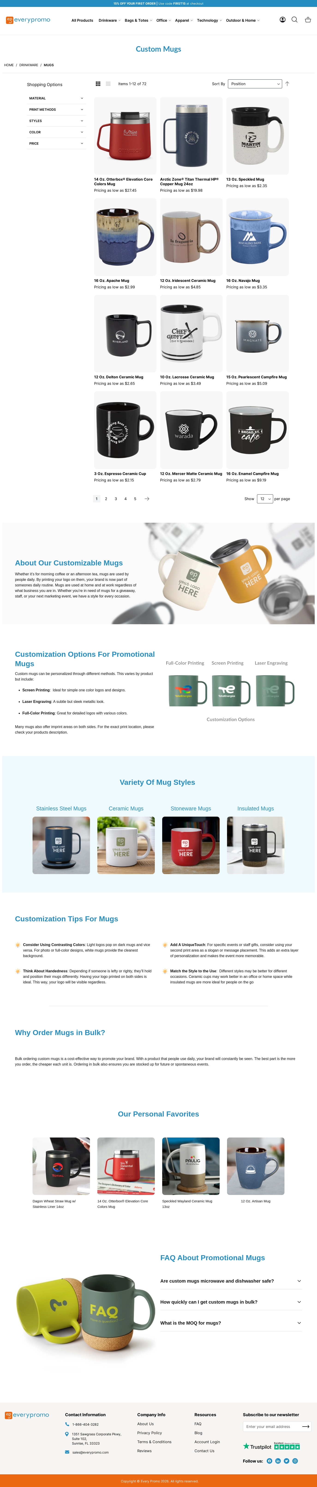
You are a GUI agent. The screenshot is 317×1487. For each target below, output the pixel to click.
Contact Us (204, 1450)
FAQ (197, 1423)
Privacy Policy (149, 1432)
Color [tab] (35, 132)
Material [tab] (37, 98)
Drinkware (28, 65)
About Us (145, 1423)
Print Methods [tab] (42, 109)
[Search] (295, 20)
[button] (283, 20)
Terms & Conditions (154, 1441)
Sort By (218, 83)
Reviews (144, 1450)
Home (9, 65)
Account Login (207, 1441)
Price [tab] (34, 143)
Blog (198, 1432)
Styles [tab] (35, 121)
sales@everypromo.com (90, 1452)
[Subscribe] (305, 1426)
